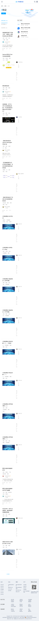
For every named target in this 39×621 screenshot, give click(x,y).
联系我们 (24, 587)
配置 (6, 545)
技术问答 (2, 586)
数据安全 (12, 609)
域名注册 (12, 599)
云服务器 (21, 599)
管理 (3, 146)
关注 (3, 13)
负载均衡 (21, 609)
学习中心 (2, 591)
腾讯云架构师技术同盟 (19, 588)
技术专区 (2, 594)
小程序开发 (13, 611)
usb (6, 547)
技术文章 (2, 584)
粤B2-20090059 (22, 617)
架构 (3, 204)
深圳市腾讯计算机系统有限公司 (8, 617)
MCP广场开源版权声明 (26, 592)
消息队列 (12, 600)
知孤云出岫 (20, 518)
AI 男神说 (20, 117)
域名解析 (12, 601)
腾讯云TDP (18, 591)
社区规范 (24, 584)
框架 (8, 473)
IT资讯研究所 (7, 476)
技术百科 (2, 592)
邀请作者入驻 (10, 587)
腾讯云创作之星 (18, 590)
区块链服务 (30, 599)
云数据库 (29, 600)
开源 (6, 171)
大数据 (29, 610)
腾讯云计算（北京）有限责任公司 (12, 618)
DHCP (10, 221)
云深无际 (20, 549)
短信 (29, 609)
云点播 (21, 610)
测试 (10, 58)
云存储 (21, 601)
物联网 (4, 169)
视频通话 (21, 605)
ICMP (7, 251)
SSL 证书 (21, 606)
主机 (3, 407)
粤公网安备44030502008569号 (31, 617)
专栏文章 (4, 20)
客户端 (4, 221)
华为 (6, 514)
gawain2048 (7, 41)
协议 (6, 38)
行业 (6, 89)
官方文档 (4, 202)
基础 (3, 87)
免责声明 (24, 586)
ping (9, 251)
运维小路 (20, 223)
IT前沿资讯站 (7, 91)
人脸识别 (12, 604)
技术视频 (3, 24)
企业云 (29, 604)
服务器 (4, 220)
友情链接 (24, 589)
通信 (8, 409)
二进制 (4, 39)
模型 (6, 87)
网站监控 (21, 611)
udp (3, 284)
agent (9, 146)
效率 (3, 38)
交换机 (7, 114)
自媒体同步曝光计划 (11, 585)
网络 (6, 113)
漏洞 (7, 39)
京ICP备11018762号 (28, 618)
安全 (9, 38)
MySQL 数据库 (13, 606)
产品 (10, 472)
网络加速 (21, 600)
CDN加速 (12, 605)
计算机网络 (8, 220)
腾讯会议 (21, 604)
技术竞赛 (9, 590)
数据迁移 (29, 611)
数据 (9, 87)
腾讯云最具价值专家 (19, 585)
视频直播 (29, 601)
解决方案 (4, 473)
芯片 (3, 114)
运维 (6, 407)
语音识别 (29, 606)
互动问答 (4, 27)
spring (7, 58)
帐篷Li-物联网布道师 (8, 150)
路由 (10, 345)
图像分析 (29, 605)
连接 (9, 169)
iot (6, 169)
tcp (3, 315)
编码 (8, 202)
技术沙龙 (2, 587)
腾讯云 (7, 472)
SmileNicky (20, 62)
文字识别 (12, 610)
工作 (3, 545)
